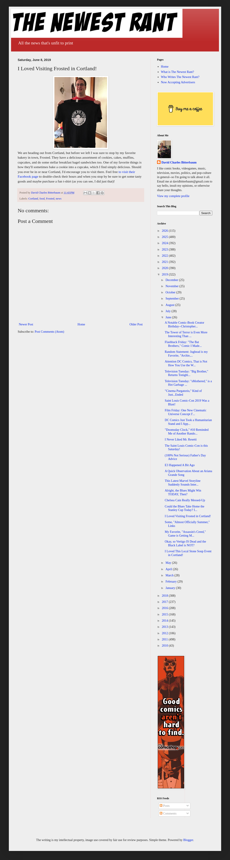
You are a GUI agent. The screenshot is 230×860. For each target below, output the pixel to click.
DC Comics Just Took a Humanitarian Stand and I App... (188, 421)
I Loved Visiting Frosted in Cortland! (188, 516)
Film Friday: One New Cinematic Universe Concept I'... (185, 412)
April (169, 569)
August (170, 305)
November (172, 286)
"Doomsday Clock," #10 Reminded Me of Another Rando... (187, 431)
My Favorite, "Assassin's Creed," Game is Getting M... (185, 533)
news (58, 198)
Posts (165, 805)
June (168, 317)
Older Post (136, 324)
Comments (168, 813)
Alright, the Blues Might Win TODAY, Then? (183, 492)
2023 (165, 249)
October (170, 292)
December (172, 280)
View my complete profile (173, 196)
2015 (165, 614)
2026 (165, 230)
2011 (165, 639)
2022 (165, 255)
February (171, 581)
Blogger (188, 840)
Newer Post (26, 324)
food (42, 198)
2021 (165, 262)
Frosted (50, 198)
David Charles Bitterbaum (179, 162)
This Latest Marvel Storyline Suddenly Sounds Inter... (182, 482)
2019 (165, 274)
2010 (165, 645)
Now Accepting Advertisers (178, 82)
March (169, 575)
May (168, 562)
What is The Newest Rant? (177, 72)
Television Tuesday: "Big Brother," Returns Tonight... (186, 373)
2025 (165, 237)
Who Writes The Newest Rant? (180, 77)
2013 (165, 626)
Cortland (33, 198)
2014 (165, 620)
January (170, 588)
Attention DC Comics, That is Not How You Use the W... (186, 363)
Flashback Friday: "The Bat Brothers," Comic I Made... (183, 343)
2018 (165, 595)
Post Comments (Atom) (49, 331)
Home (81, 324)
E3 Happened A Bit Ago (180, 465)
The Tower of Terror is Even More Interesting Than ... (186, 334)
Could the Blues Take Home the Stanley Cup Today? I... (184, 508)
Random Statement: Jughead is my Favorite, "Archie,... (186, 353)
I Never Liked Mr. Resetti (181, 439)
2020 (165, 268)
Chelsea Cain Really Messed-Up (185, 500)
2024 (165, 243)
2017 (165, 602)
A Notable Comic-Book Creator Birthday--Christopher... (184, 324)
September (172, 298)
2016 (165, 608)
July (168, 311)
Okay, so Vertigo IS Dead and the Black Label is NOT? (185, 543)
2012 (165, 633)
